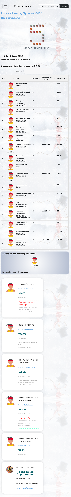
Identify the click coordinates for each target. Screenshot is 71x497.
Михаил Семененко (26, 367)
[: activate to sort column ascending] (10, 78)
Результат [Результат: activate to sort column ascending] (61, 78)
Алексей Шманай (25, 289)
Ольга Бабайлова (25, 330)
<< (2, 56)
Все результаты (10, 18)
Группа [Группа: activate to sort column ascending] (35, 78)
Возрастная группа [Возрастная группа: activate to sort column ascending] (47, 78)
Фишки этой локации (25, 488)
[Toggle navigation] (5, 6)
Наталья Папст (24, 446)
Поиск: (34, 71)
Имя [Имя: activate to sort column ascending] (17, 78)
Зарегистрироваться (48, 6)
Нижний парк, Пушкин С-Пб (21, 13)
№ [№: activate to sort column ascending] (3, 78)
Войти (64, 6)
